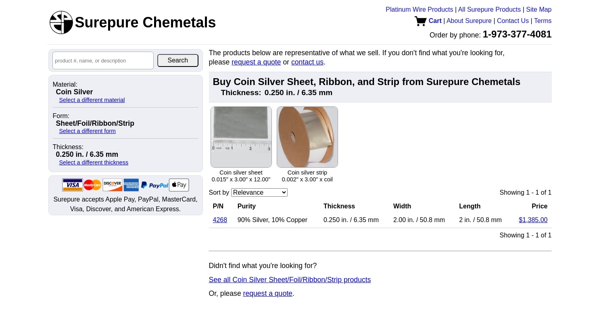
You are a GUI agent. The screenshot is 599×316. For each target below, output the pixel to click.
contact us (307, 62)
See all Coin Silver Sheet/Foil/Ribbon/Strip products (290, 280)
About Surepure (469, 20)
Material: (65, 84)
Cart (428, 20)
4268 (220, 219)
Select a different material (92, 100)
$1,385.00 (533, 219)
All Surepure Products (489, 9)
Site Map (538, 9)
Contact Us (513, 20)
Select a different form (87, 131)
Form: (61, 116)
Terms (543, 20)
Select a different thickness (94, 162)
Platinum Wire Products (419, 9)
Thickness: (68, 147)
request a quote (256, 62)
